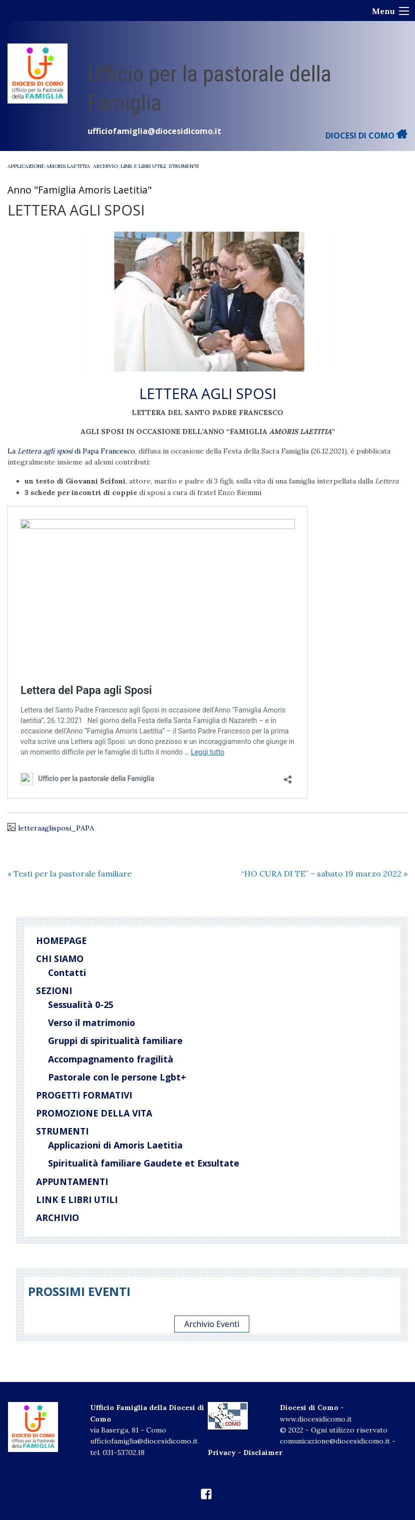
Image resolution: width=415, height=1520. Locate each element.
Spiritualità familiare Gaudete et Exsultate (143, 1163)
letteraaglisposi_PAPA (56, 828)
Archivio (105, 166)
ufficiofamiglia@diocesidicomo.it (154, 131)
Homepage (61, 940)
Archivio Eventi (211, 1324)
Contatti (67, 972)
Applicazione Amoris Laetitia (49, 166)
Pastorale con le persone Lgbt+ (117, 1077)
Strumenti (184, 166)
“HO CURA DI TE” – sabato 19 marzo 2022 (324, 873)
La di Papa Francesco (71, 451)
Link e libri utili (143, 166)
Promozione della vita (94, 1113)
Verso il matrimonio (91, 1022)
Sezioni (54, 990)
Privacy (222, 1452)
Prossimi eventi (79, 1291)
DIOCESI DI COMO (366, 135)
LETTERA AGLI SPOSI (207, 393)
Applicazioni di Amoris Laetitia (115, 1145)
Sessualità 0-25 (81, 1004)
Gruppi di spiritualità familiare (115, 1040)
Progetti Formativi (84, 1095)
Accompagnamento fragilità (110, 1059)
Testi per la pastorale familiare (70, 873)
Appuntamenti (72, 1182)
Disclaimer (262, 1452)
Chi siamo (60, 958)
